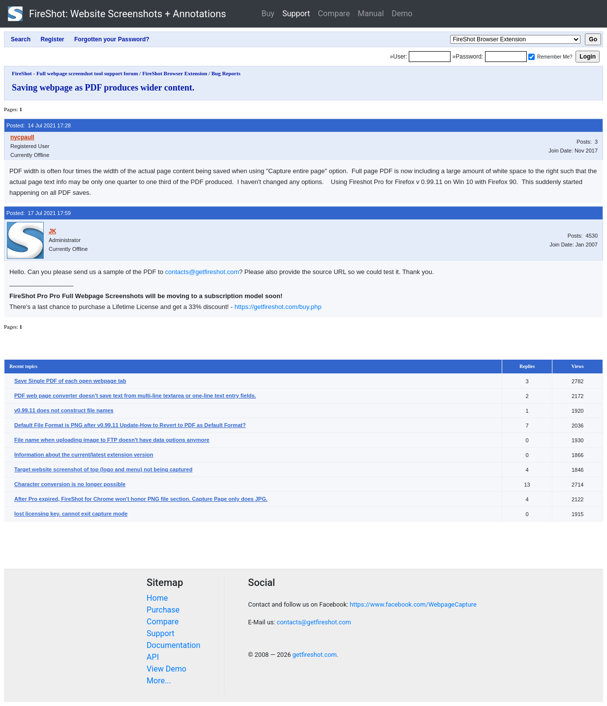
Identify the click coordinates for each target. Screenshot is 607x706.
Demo (402, 13)
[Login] (430, 56)
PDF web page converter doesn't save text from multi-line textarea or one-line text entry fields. (135, 396)
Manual (371, 13)
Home (157, 598)
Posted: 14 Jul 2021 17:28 (38, 125)
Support (296, 13)
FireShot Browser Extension (174, 73)
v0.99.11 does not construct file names (64, 410)
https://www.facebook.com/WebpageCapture (413, 604)
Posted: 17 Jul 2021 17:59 (38, 213)
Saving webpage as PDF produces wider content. (103, 87)
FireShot (117, 13)
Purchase (163, 609)
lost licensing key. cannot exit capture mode (70, 514)
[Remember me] (531, 57)
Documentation (173, 645)
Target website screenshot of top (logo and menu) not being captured (103, 469)
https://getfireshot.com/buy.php (278, 306)
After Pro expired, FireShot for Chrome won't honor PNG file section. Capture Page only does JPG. (141, 499)
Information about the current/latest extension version (83, 455)
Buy (268, 13)
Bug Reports (226, 73)
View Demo (166, 669)
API (153, 657)
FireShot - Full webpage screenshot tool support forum (75, 73)
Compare (334, 13)
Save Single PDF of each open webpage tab (70, 381)
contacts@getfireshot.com (202, 272)
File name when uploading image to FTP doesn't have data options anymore (112, 440)
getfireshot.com (315, 654)
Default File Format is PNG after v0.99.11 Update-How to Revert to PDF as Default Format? (130, 425)
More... (159, 680)
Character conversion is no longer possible (69, 484)
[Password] (506, 56)
